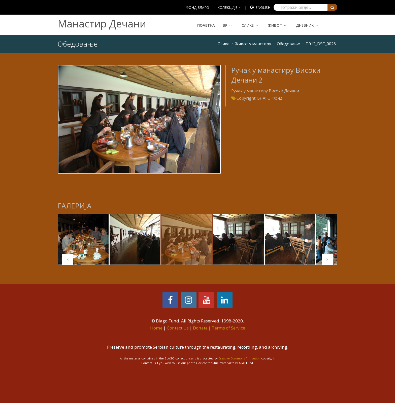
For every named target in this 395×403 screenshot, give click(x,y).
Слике (248, 25)
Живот (275, 25)
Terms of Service (228, 328)
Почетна (206, 25)
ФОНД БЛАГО (197, 7)
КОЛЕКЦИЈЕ (227, 7)
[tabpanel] (83, 239)
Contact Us (178, 328)
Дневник (305, 25)
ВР (225, 25)
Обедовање (288, 44)
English (262, 7)
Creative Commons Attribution (239, 358)
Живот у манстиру (253, 44)
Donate (200, 328)
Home (156, 328)
